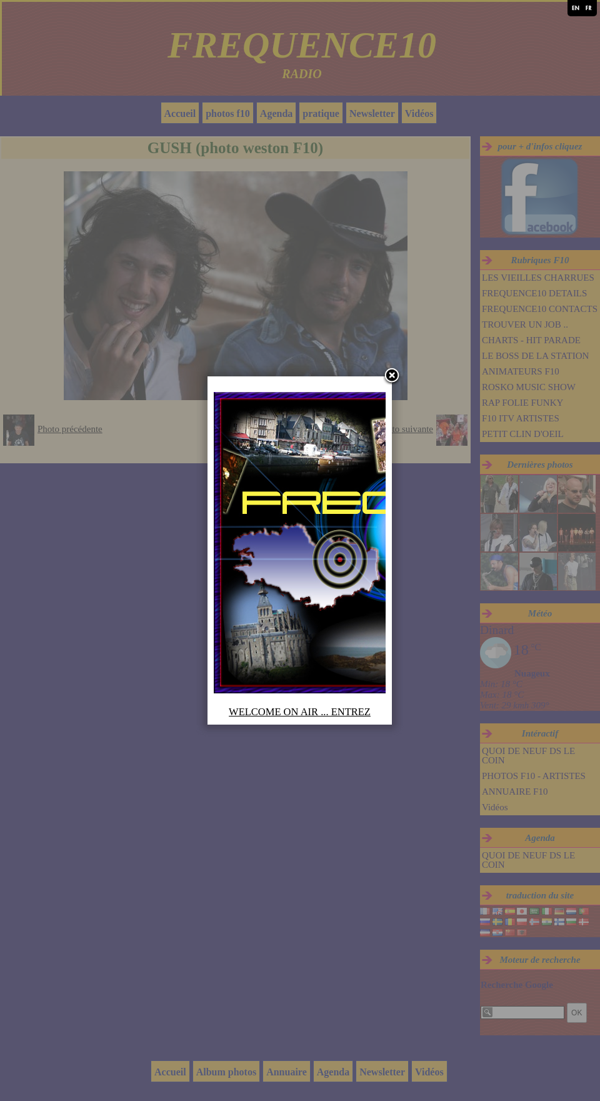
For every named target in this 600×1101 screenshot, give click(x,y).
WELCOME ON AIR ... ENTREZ (300, 712)
